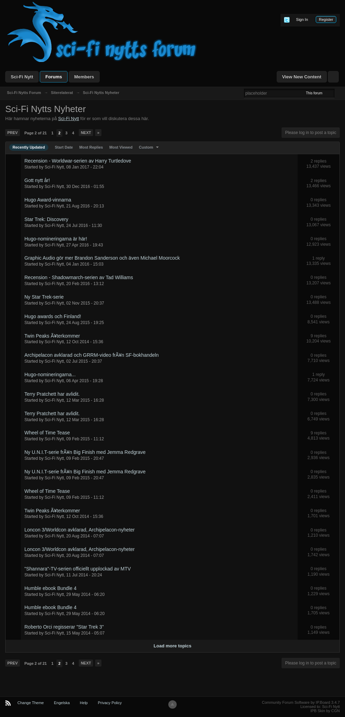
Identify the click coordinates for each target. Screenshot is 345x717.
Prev (12, 133)
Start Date (64, 147)
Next (86, 133)
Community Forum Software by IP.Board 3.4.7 (301, 702)
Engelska (62, 703)
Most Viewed (120, 147)
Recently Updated (29, 147)
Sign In (302, 19)
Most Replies (91, 147)
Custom (149, 147)
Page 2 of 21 (35, 133)
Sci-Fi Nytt (22, 76)
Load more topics (172, 645)
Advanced (339, 93)
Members (84, 76)
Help (84, 703)
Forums (53, 76)
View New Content (301, 76)
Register (326, 19)
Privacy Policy (110, 703)
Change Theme (30, 703)
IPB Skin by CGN (325, 711)
